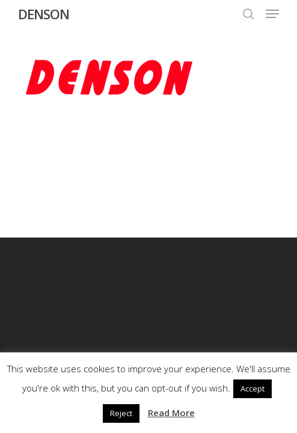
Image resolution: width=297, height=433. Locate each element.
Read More (171, 413)
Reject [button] (121, 413)
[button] (272, 14)
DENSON (43, 13)
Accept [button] (252, 388)
